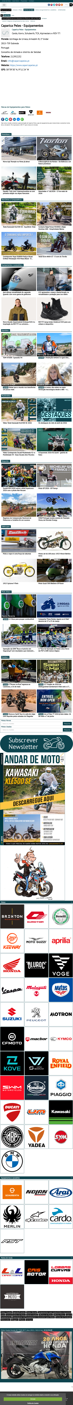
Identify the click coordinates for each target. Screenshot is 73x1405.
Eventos (5, 657)
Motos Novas (31, 1312)
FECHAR (32, 1399)
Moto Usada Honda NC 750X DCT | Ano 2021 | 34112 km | (36, 1354)
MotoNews (6, 134)
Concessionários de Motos (15, 1315)
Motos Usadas (6, 1312)
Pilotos (22, 1320)
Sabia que (6, 526)
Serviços (29, 1320)
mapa (12, 15)
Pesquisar (67, 724)
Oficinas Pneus (59, 1315)
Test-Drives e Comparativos (12, 200)
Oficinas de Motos (45, 1315)
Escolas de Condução (63, 1317)
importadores (61, 10)
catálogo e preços (17, 10)
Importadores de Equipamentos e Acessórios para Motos (33, 1317)
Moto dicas (6, 592)
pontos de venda (29, 10)
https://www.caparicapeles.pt (24, 65)
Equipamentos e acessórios (12, 265)
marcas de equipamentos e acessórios (45, 10)
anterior (44, 18)
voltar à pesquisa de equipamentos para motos (15, 21)
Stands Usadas (32, 1315)
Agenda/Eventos (19, 1312)
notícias (3, 12)
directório (7, 15)
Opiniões (6, 330)
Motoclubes (5, 1320)
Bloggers (14, 1320)
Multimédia (6, 396)
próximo (32, 21)
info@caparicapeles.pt (18, 60)
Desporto (6, 461)
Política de (32, 1403)
